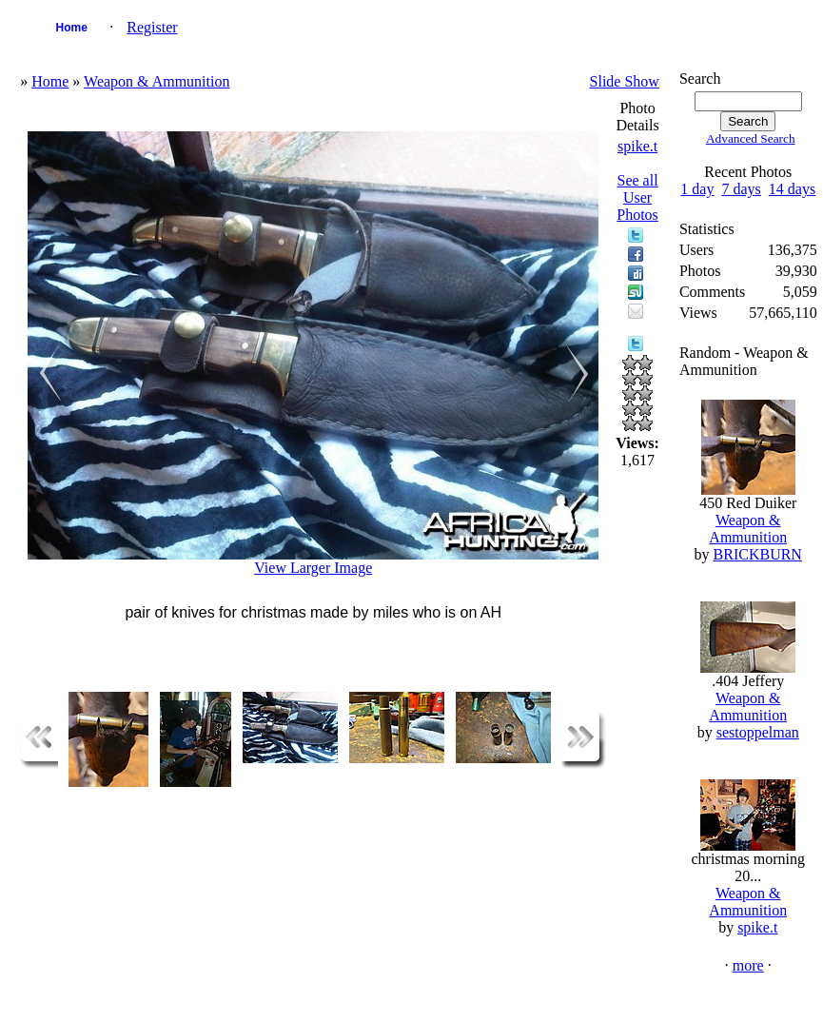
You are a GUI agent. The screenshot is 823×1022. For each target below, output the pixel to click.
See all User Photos (637, 197)
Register (152, 27)
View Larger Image (313, 568)
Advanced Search (750, 138)
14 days (792, 189)
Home (72, 27)
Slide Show (624, 81)
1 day (697, 189)
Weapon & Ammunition (156, 81)
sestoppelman (757, 732)
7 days (740, 189)
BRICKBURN (758, 554)
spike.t (637, 146)
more (748, 965)
